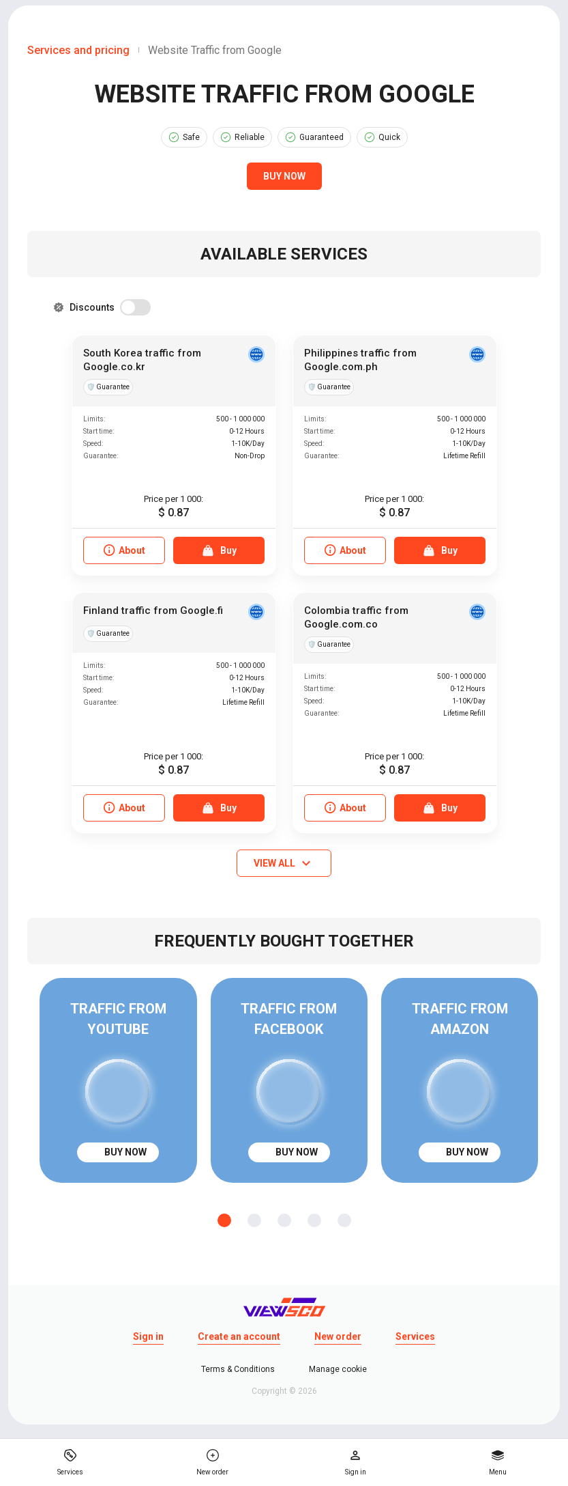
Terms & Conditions (238, 1369)
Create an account (239, 1336)
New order (337, 1336)
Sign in (148, 1336)
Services (415, 1336)
